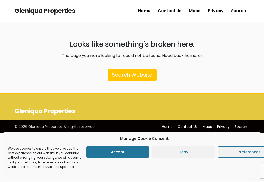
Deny (183, 152)
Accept (118, 152)
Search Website (132, 74)
